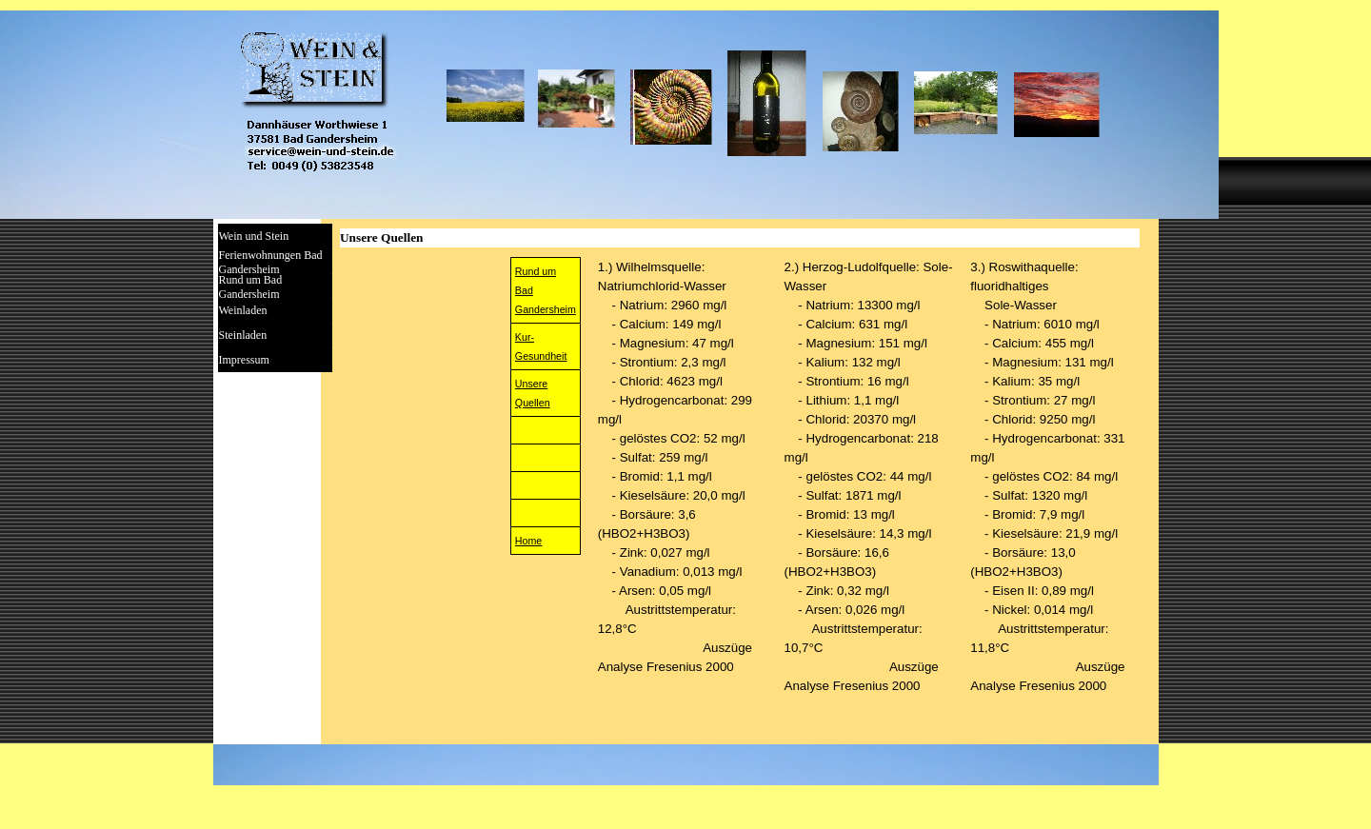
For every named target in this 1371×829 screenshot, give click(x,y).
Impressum (244, 359)
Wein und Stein (254, 236)
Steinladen (243, 335)
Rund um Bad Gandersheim (251, 287)
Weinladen (243, 310)
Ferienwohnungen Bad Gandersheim (271, 262)
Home (528, 540)
